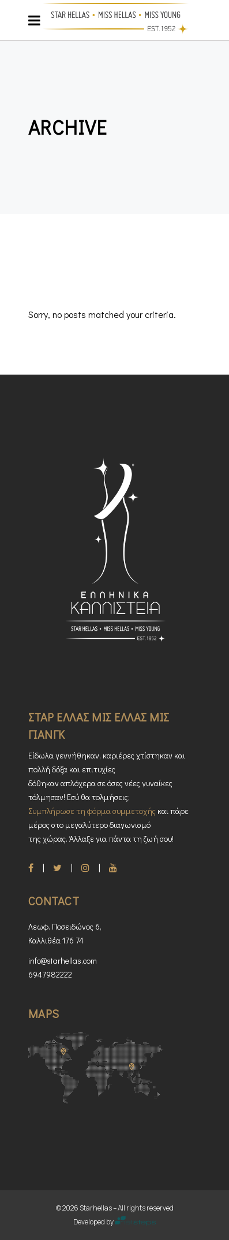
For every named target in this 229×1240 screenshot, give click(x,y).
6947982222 (50, 974)
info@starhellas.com (62, 960)
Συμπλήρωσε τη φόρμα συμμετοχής (92, 810)
